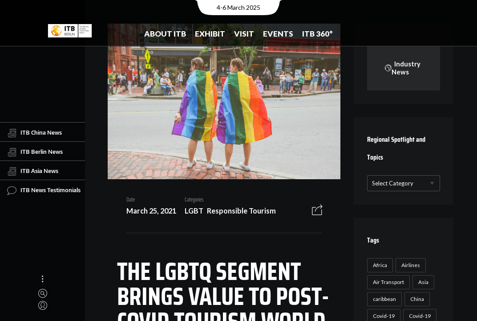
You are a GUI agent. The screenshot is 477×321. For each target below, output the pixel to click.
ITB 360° (317, 33)
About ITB (165, 33)
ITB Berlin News (35, 152)
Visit (244, 33)
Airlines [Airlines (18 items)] (409, 265)
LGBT (190, 212)
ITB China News (34, 133)
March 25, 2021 (148, 212)
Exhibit (210, 33)
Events (278, 33)
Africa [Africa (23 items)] (379, 265)
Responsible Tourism (238, 212)
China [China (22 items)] (416, 299)
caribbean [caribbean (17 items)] (383, 299)
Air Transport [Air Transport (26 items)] (387, 282)
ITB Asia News (32, 171)
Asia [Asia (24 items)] (422, 282)
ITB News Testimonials (44, 190)
